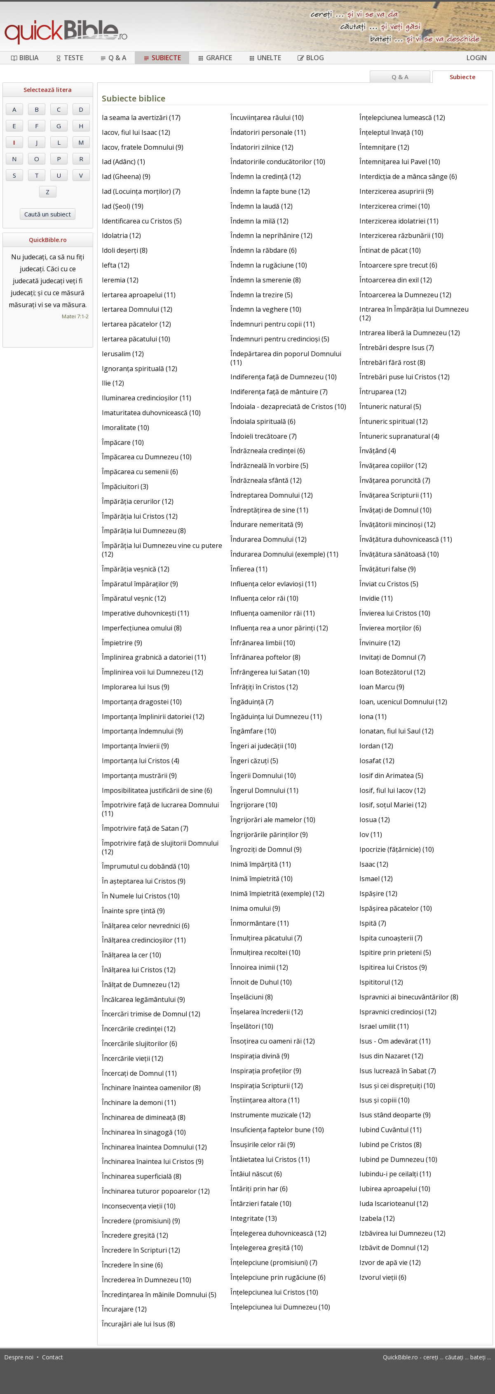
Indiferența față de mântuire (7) (279, 391)
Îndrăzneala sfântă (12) (266, 480)
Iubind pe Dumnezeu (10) (398, 1159)
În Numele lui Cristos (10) (141, 895)
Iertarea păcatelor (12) (136, 324)
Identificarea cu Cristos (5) (142, 221)
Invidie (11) (376, 598)
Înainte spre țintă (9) (133, 910)
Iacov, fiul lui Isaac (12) (136, 132)
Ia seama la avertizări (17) (141, 117)
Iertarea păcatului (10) (136, 338)
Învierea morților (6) (390, 627)
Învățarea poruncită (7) (394, 480)
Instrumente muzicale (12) (270, 1114)
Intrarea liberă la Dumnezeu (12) (409, 332)
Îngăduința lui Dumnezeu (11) (276, 716)
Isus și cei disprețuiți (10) (397, 1085)
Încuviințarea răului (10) (267, 117)
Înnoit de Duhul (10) (261, 982)
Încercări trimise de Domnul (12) (151, 1013)
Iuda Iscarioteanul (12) (393, 1203)
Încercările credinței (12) (139, 1028)
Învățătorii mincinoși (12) (397, 524)
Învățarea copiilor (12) (393, 465)
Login (477, 57)
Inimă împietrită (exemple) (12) (277, 893)
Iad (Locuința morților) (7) (141, 191)
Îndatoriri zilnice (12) (261, 147)
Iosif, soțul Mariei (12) (393, 804)
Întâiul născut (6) (256, 1173)
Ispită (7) (372, 923)
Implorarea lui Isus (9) (135, 686)
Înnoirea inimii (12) (259, 967)
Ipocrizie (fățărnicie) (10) (396, 849)
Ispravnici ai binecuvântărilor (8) (408, 996)
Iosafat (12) (376, 760)
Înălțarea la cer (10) (131, 954)
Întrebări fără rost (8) (392, 362)
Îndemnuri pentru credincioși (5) (279, 338)
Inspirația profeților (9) (265, 1070)
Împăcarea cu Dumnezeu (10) (147, 456)
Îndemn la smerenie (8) (265, 279)
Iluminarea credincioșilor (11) (146, 397)
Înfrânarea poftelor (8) (265, 657)
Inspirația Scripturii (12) (266, 1085)
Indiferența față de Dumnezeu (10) (283, 376)
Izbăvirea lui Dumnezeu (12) (402, 1233)
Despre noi (18, 1357)
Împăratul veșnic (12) (134, 598)
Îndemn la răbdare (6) (263, 250)
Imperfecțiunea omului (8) (142, 627)
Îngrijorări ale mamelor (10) (272, 819)
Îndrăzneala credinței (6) (267, 450)
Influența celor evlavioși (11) (273, 583)
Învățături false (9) (387, 569)
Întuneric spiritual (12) (393, 421)
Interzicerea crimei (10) (394, 206)
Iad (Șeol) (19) (122, 206)
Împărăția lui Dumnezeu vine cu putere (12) (162, 550)
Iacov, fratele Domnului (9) (142, 147)
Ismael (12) (376, 878)
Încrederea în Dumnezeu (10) (146, 1279)
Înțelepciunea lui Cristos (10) (274, 1292)
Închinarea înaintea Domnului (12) (154, 1147)
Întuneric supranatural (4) (399, 436)
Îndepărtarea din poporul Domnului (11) (285, 358)
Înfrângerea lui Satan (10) (270, 672)
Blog (311, 57)
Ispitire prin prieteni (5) (395, 952)
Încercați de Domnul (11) (139, 1073)
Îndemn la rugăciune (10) (268, 265)
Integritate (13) (253, 1218)
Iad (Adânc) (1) (123, 161)
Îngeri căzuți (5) (254, 760)
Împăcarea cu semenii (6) (140, 471)
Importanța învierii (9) (135, 745)
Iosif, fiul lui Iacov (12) (392, 790)
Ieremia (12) (120, 279)
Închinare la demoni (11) (139, 1102)
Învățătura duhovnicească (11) (405, 539)
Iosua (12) (374, 819)
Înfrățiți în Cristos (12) (264, 686)
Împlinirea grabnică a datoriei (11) (154, 657)
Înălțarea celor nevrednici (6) (146, 925)
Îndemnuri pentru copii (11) (272, 324)
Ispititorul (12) (381, 982)
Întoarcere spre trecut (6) (398, 265)
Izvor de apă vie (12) (390, 1262)
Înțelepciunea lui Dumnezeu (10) (280, 1307)
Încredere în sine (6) (132, 1264)
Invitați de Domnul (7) (392, 657)
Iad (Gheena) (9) (126, 176)
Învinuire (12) (379, 642)
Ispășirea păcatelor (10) (395, 908)
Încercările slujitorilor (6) (139, 1043)
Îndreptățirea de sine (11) (269, 510)
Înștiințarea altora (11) (265, 1100)
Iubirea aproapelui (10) (394, 1188)
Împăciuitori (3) (125, 486)
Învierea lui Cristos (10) (394, 613)
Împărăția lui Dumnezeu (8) (144, 530)
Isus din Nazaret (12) (391, 1055)
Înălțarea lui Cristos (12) (139, 969)
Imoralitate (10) (125, 427)
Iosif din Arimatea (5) (391, 775)
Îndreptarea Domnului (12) (271, 495)
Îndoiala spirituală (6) (263, 421)
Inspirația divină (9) (259, 1055)
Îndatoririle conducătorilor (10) (277, 161)
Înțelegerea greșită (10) (266, 1247)
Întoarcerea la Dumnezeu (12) (405, 294)
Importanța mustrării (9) (139, 775)
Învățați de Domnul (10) (395, 510)
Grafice (214, 57)
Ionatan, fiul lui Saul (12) (396, 731)
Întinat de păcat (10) (390, 250)
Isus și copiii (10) (384, 1100)
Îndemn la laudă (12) (261, 206)
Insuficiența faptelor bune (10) (277, 1129)
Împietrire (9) (122, 642)
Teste (69, 57)
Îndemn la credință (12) (265, 176)
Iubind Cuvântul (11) (390, 1129)
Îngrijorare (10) (253, 804)
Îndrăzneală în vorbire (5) (269, 465)
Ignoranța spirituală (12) (139, 368)
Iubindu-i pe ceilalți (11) (395, 1173)
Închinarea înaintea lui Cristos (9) (153, 1161)
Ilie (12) (113, 383)
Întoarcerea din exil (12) (395, 279)
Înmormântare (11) (259, 923)
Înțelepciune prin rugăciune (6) (278, 1277)
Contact (52, 1357)
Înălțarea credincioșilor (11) (144, 940)
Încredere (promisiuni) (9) (141, 1220)
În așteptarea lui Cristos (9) (143, 881)
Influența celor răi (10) (264, 598)
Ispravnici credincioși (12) (397, 1011)
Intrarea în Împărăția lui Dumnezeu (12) (414, 313)
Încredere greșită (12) (135, 1235)
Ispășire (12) (378, 893)
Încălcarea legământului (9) (143, 999)
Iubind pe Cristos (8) (390, 1144)
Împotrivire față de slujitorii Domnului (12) (160, 847)
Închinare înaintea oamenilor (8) (151, 1087)
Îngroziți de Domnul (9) (266, 849)
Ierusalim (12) (123, 353)
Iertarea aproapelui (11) (139, 294)
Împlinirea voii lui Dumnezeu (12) (152, 672)
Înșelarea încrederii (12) (266, 1011)
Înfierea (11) (248, 569)
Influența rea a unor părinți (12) (279, 627)
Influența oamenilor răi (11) (272, 613)
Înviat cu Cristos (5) (388, 583)
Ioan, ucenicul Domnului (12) (403, 701)
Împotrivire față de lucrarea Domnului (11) (160, 809)
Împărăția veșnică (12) (135, 569)
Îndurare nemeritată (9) (266, 524)
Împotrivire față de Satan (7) (145, 828)
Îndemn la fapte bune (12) (270, 191)
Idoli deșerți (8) (125, 250)
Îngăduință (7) (252, 701)
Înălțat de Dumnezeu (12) (141, 984)
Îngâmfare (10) (253, 731)
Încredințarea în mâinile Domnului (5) (159, 1294)
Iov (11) (370, 834)
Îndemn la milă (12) (259, 221)
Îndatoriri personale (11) (268, 132)
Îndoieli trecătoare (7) (263, 436)
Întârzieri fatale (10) (260, 1203)
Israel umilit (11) (384, 1026)
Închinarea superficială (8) (141, 1176)
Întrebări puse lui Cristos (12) (404, 376)
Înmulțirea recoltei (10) (265, 952)
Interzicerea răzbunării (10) (401, 235)
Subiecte (162, 57)
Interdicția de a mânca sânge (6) (408, 176)
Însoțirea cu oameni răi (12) (272, 1041)
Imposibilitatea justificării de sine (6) (157, 790)
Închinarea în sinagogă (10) (144, 1132)
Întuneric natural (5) (390, 406)
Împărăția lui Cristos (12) (140, 516)
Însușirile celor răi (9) (262, 1144)
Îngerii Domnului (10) (263, 775)
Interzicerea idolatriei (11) (399, 221)
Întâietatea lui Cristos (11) (270, 1159)
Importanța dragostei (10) (142, 701)
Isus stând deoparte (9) (395, 1114)
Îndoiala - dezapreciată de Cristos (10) (288, 406)
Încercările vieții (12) (132, 1058)
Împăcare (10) (123, 442)
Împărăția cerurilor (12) (138, 501)
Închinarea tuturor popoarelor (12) (156, 1191)
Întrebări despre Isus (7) (396, 347)
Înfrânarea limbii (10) (262, 642)
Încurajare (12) (124, 1309)
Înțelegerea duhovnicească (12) (278, 1233)
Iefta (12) (115, 265)
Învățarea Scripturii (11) (395, 495)
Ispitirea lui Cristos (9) (393, 967)
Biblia (25, 57)
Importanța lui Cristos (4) (140, 760)
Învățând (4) (377, 450)
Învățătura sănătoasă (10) (399, 554)
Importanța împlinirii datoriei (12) (153, 716)
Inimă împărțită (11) (260, 864)
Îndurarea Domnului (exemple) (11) (284, 554)
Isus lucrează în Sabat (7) (397, 1070)
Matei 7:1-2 (75, 316)
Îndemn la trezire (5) (261, 294)
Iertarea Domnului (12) (137, 309)
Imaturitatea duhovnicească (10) (151, 412)
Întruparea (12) (382, 391)
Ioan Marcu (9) (381, 686)
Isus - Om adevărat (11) (395, 1041)
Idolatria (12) (121, 235)
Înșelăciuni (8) (251, 996)
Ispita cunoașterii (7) (390, 938)
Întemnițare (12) (384, 147)
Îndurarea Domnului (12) (268, 539)
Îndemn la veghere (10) (265, 309)
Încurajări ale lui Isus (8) (138, 1323)
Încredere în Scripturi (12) (141, 1250)
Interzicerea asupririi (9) (396, 191)
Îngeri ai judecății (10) (263, 745)
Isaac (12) (373, 864)
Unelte (265, 57)
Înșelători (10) (251, 1026)
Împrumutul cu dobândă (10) (146, 866)
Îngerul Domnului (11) (264, 790)
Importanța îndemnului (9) (142, 731)
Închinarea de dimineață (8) (143, 1117)
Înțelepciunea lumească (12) (402, 117)
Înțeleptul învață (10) (391, 132)
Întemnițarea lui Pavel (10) (399, 161)
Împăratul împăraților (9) (140, 583)
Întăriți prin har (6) (259, 1188)
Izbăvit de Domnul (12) (394, 1247)
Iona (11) (373, 716)
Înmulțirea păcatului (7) (266, 938)
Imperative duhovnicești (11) (145, 613)
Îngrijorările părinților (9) (269, 834)
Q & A (113, 57)
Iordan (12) (376, 745)
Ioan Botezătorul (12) (392, 672)
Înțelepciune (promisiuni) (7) (273, 1262)
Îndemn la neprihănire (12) (271, 235)
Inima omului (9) (255, 908)
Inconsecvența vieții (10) (139, 1206)
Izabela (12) (377, 1218)
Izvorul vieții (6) (382, 1277)
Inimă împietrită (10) (261, 878)
